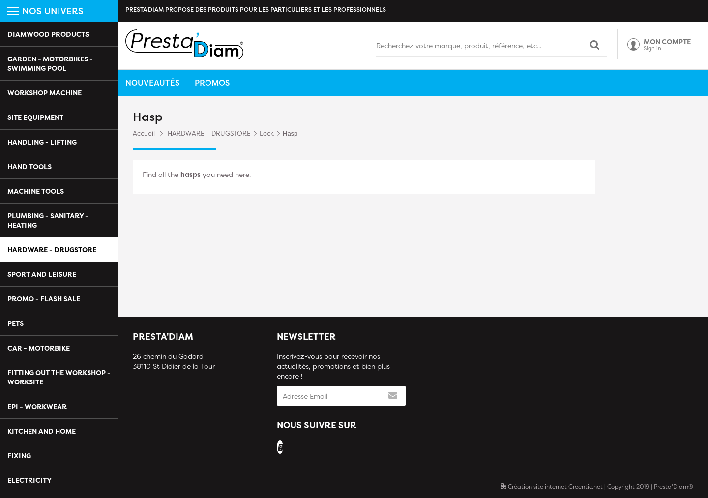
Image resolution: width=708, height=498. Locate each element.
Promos (212, 82)
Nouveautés (152, 82)
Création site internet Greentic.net (552, 486)
